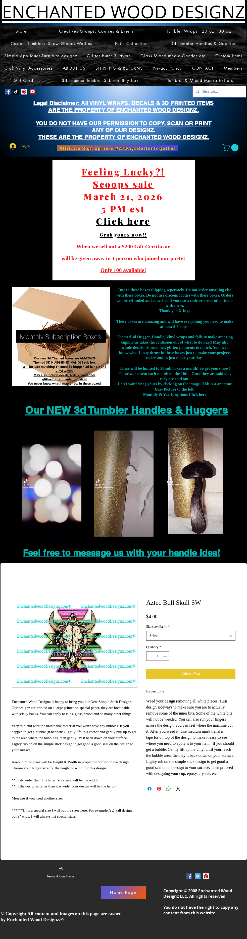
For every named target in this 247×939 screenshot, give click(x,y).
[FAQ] (60, 868)
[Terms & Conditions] (60, 876)
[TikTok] (16, 92)
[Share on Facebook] (149, 789)
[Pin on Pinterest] (159, 789)
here (203, 394)
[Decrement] (150, 656)
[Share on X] (178, 789)
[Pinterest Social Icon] (24, 92)
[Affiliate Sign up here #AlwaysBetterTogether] (117, 148)
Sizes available (158, 627)
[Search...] (218, 91)
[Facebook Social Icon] (8, 92)
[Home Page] (123, 892)
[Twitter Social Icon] (198, 876)
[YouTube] (32, 92)
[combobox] (190, 636)
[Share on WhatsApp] (169, 789)
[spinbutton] (157, 656)
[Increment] (165, 656)
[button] (231, 147)
